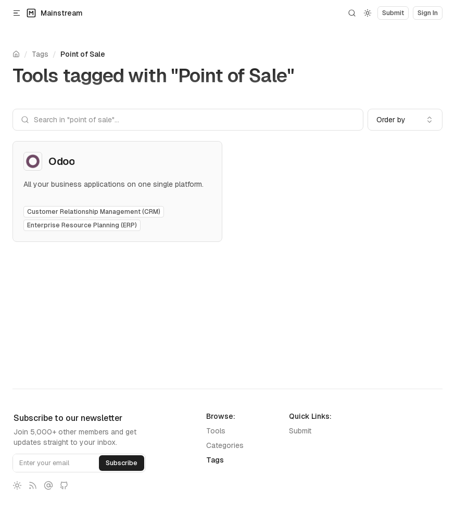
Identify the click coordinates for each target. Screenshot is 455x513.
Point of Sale (82, 54)
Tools (215, 430)
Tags (40, 54)
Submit (300, 430)
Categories (225, 445)
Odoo (61, 161)
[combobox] (405, 120)
